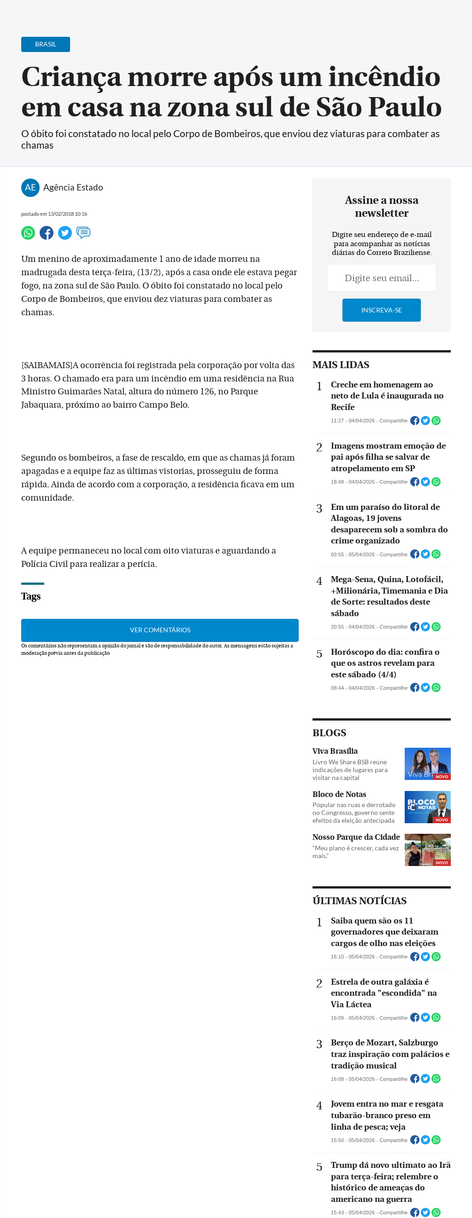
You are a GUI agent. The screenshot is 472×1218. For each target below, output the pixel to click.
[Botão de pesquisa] (51, 11)
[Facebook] (405, 15)
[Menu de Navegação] (24, 11)
